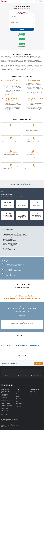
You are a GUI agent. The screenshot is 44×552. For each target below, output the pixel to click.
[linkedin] (12, 385)
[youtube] (9, 385)
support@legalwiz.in (29, 184)
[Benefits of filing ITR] (7, 341)
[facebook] (2, 385)
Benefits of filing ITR (6, 345)
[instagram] (7, 385)
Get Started (22, 29)
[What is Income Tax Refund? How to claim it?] (36, 340)
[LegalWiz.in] (5, 0)
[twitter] (4, 385)
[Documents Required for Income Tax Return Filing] (22, 340)
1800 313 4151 (17, 184)
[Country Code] (12, 22)
